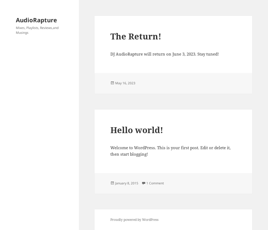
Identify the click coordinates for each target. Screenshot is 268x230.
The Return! (135, 36)
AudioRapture (36, 20)
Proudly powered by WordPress (134, 219)
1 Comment (155, 183)
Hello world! (136, 130)
